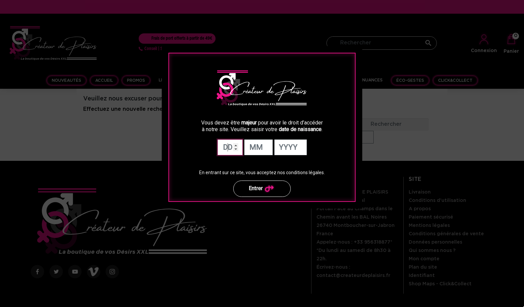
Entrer (262, 189)
